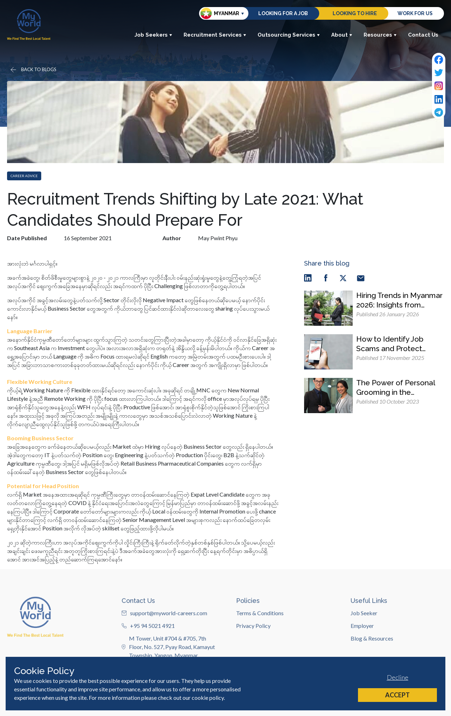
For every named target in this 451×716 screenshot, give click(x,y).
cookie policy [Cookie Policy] (208, 697)
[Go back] (32, 69)
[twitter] (343, 277)
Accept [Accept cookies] (397, 695)
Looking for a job (283, 13)
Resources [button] (380, 35)
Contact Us (423, 35)
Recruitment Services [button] (215, 35)
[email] (361, 277)
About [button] (341, 35)
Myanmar (219, 13)
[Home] (28, 24)
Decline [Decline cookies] (397, 677)
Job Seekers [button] (153, 35)
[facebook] (325, 277)
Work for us (415, 13)
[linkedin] (308, 277)
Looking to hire (355, 13)
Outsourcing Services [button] (289, 35)
